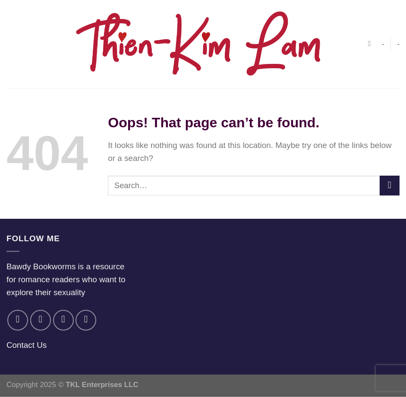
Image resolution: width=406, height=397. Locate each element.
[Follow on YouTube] (86, 320)
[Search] (372, 44)
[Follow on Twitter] (63, 320)
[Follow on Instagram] (40, 320)
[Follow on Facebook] (17, 320)
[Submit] (390, 185)
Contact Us (26, 345)
